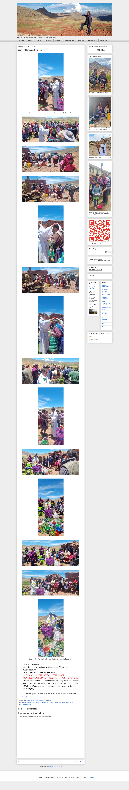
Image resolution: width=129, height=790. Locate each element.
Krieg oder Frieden (92, 287)
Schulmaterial (92, 40)
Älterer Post (79, 762)
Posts (92, 337)
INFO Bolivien (106, 294)
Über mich (81, 40)
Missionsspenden (69, 40)
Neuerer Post (22, 762)
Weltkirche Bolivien (105, 290)
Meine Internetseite (105, 285)
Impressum (103, 40)
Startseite (21, 40)
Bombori (38, 40)
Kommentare (94, 339)
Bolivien (24, 702)
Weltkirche (72, 702)
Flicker (104, 324)
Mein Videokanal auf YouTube (106, 303)
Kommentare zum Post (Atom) (54, 766)
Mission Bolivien (44, 702)
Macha (30, 40)
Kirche (33, 702)
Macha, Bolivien (27, 704)
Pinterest (104, 327)
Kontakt (57, 40)
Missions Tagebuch (105, 297)
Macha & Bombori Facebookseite (106, 313)
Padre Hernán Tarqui (64, 702)
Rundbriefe (48, 40)
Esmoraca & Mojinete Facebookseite (106, 319)
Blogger (92, 777)
